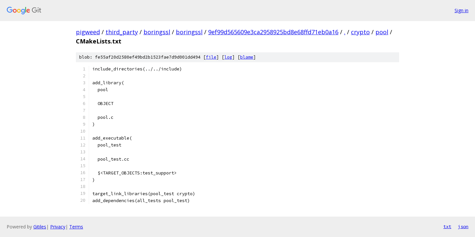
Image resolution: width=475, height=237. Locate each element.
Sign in (461, 10)
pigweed (88, 32)
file (211, 57)
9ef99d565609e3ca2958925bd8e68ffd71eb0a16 (273, 32)
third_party (122, 32)
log (228, 57)
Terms (76, 227)
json (463, 226)
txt (447, 226)
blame (246, 57)
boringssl (156, 32)
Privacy (57, 227)
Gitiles (39, 227)
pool (381, 32)
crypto (360, 32)
